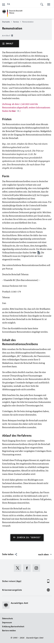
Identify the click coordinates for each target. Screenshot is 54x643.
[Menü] (49, 4)
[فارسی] (8, 4)
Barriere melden (9, 630)
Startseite (7, 22)
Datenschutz (7, 618)
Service (17, 22)
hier (34, 252)
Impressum (7, 622)
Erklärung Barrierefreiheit (13, 626)
